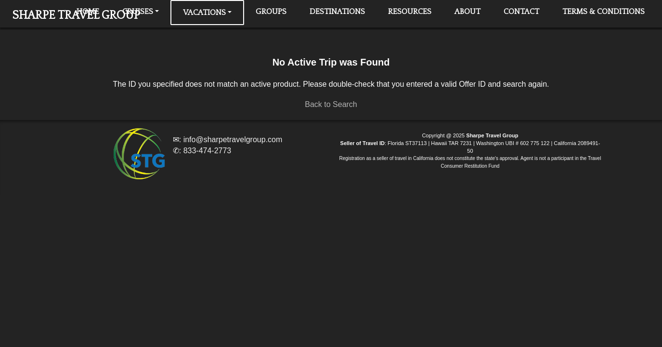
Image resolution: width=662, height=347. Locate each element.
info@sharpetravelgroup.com (233, 139)
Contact (521, 11)
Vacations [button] (204, 12)
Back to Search (331, 104)
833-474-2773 (207, 151)
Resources (409, 11)
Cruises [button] (137, 11)
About (467, 11)
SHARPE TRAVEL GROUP (76, 15)
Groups (271, 11)
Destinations (337, 11)
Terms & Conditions (603, 11)
